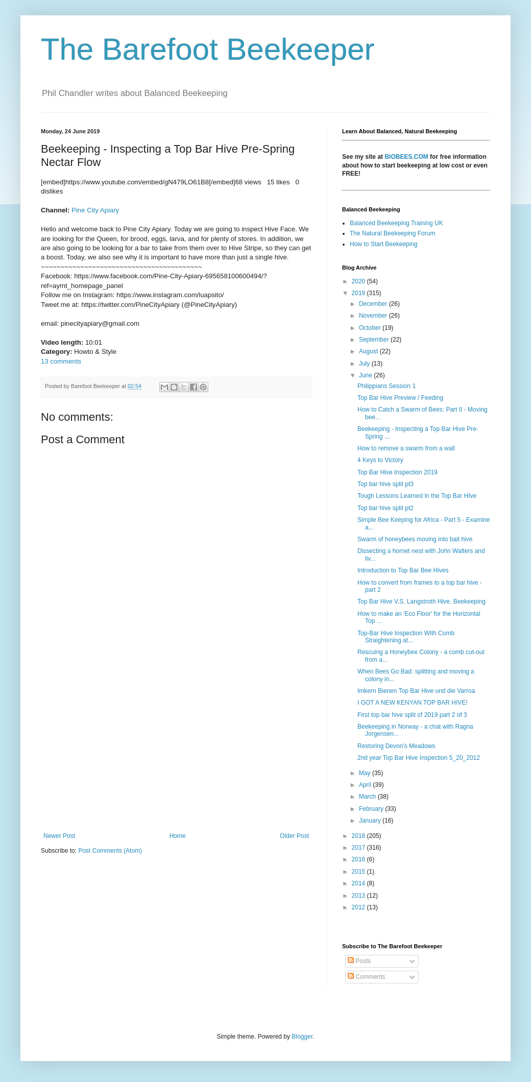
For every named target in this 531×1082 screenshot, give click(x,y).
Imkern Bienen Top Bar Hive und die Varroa (416, 690)
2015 (359, 871)
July (365, 363)
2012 (359, 907)
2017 (359, 847)
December (374, 303)
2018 (359, 835)
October (370, 327)
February (372, 808)
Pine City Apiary (95, 210)
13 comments (61, 361)
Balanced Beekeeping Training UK (396, 223)
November (374, 315)
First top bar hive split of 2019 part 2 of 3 (412, 714)
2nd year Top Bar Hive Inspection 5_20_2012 (418, 757)
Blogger (302, 1036)
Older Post (294, 835)
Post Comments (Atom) (110, 850)
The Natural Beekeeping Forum (392, 233)
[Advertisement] (176, 748)
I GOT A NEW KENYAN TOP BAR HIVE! (412, 702)
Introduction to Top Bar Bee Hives (403, 570)
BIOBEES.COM (406, 156)
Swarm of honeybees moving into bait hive (414, 539)
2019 (359, 293)
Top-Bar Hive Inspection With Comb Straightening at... (405, 637)
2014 (359, 883)
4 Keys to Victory (380, 460)
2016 (359, 859)
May (365, 773)
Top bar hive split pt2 (385, 508)
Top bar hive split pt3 (385, 484)
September (375, 339)
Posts (359, 961)
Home (178, 835)
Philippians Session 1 (386, 386)
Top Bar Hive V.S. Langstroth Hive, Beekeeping (421, 601)
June (366, 375)
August (369, 351)
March (368, 796)
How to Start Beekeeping (384, 244)
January (370, 820)
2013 (359, 895)
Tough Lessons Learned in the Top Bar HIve (416, 495)
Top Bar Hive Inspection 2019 (397, 472)
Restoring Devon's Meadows (396, 746)
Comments (366, 976)
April (366, 784)
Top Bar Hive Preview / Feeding (400, 397)
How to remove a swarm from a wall (406, 448)
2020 (359, 281)
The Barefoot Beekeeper (208, 49)
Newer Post (59, 835)
